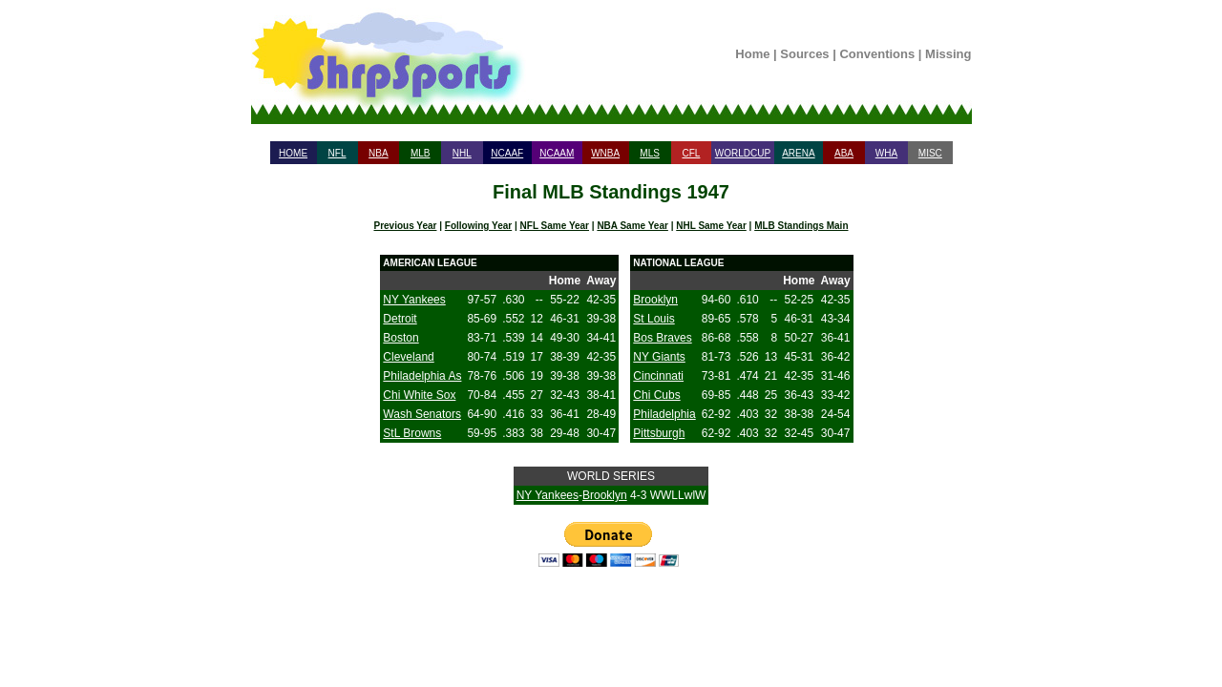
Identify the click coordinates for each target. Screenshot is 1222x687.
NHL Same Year (711, 225)
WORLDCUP (742, 153)
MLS (650, 153)
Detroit (399, 318)
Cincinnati (658, 376)
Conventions (877, 54)
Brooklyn (655, 299)
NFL (337, 153)
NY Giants (659, 357)
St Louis (653, 318)
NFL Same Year (554, 225)
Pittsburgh (659, 433)
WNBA (605, 153)
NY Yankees (414, 299)
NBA (379, 153)
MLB (421, 153)
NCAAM (556, 153)
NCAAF (507, 153)
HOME (293, 153)
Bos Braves (662, 337)
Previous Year (404, 225)
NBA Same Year (632, 225)
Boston (400, 337)
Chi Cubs (656, 395)
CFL (691, 153)
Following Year (478, 225)
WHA (886, 153)
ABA (843, 153)
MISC (930, 153)
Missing (948, 54)
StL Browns (412, 433)
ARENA (798, 153)
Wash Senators (422, 414)
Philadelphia (664, 414)
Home (752, 54)
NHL (462, 153)
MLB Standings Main (801, 225)
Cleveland (408, 357)
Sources (804, 54)
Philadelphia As (422, 376)
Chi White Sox (419, 395)
